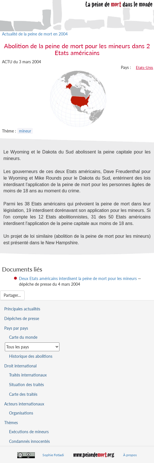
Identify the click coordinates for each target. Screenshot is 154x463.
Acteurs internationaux (24, 403)
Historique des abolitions (30, 356)
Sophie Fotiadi (53, 455)
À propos (130, 455)
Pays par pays (16, 328)
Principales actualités (22, 308)
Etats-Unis (144, 67)
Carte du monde (23, 337)
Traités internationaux (28, 374)
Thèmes (11, 422)
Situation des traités (26, 384)
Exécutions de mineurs (29, 431)
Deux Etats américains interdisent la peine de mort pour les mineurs (78, 278)
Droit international (20, 365)
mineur (25, 131)
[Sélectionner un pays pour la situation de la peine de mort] (32, 346)
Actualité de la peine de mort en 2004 (35, 33)
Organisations (21, 413)
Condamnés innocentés (29, 441)
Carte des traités (23, 394)
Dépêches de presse (21, 318)
